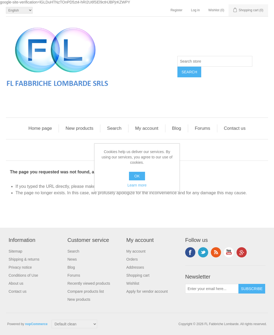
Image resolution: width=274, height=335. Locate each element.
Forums (202, 128)
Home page (40, 128)
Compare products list (85, 291)
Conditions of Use (23, 275)
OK (137, 176)
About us (16, 283)
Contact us (235, 128)
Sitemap (15, 251)
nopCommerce (36, 324)
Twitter (203, 252)
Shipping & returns (24, 259)
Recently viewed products (88, 283)
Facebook (190, 252)
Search (114, 128)
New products (79, 128)
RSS (216, 252)
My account (146, 128)
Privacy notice (20, 267)
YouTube (229, 252)
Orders (132, 259)
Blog (176, 128)
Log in (195, 10)
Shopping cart (137, 275)
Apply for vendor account (147, 291)
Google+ (242, 252)
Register (176, 10)
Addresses (135, 267)
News (72, 259)
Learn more (137, 185)
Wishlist (132, 283)
